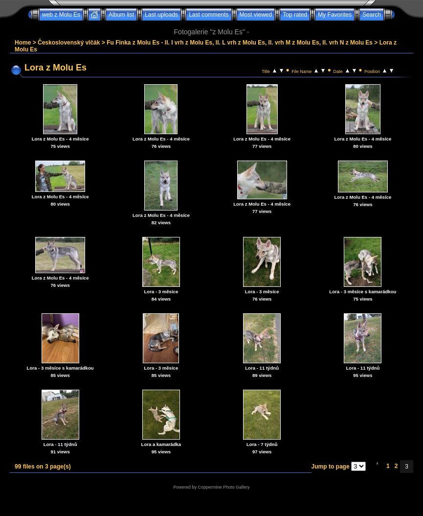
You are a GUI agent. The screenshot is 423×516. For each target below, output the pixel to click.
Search (371, 14)
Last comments (208, 14)
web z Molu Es (61, 14)
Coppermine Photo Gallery (223, 487)
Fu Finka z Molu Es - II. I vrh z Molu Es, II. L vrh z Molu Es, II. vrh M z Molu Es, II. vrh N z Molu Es (240, 42)
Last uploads (161, 14)
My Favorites (335, 14)
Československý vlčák (69, 42)
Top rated (295, 14)
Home (23, 42)
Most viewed (256, 14)
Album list (121, 14)
